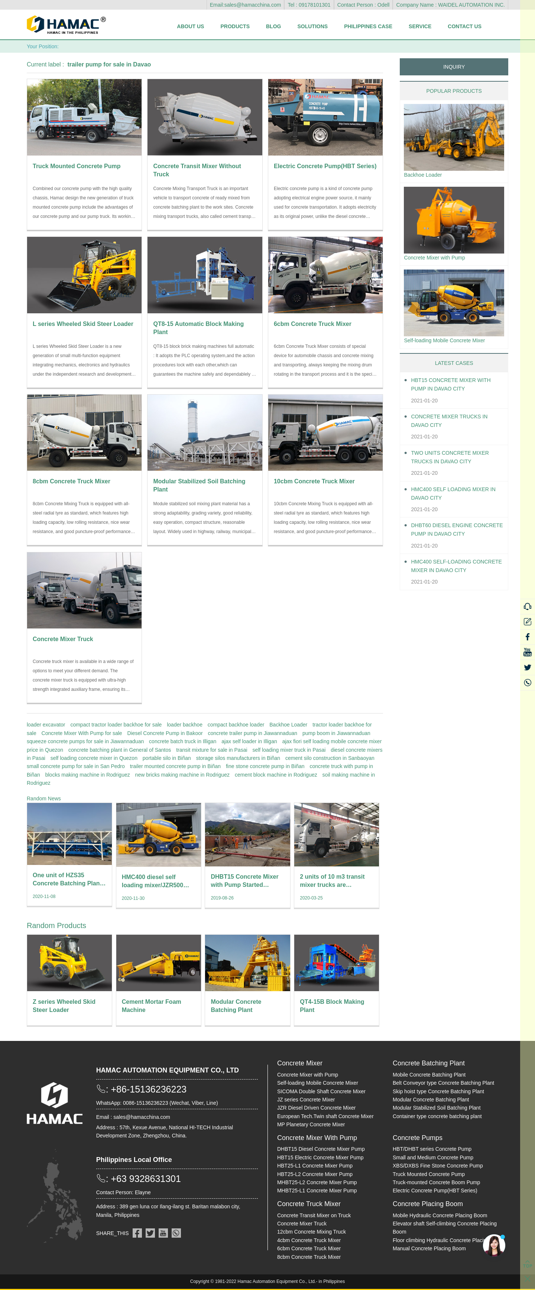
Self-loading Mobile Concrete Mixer (450, 343)
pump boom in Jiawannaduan (336, 733)
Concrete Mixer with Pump (439, 259)
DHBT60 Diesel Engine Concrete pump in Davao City (451, 534)
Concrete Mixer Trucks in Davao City (454, 424)
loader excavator (46, 725)
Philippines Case (368, 26)
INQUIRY (454, 67)
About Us (190, 26)
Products (235, 26)
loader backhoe (184, 725)
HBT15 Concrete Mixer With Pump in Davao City (456, 388)
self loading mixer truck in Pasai (288, 750)
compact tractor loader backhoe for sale (116, 725)
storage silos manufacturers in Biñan (238, 758)
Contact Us (465, 26)
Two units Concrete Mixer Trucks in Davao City (455, 460)
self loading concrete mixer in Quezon (94, 758)
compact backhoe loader (236, 725)
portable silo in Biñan (167, 758)
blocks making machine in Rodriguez (87, 775)
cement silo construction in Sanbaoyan (329, 758)
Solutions (312, 26)
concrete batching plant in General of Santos (119, 750)
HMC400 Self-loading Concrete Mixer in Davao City (452, 570)
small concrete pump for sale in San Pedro (76, 766)
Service (420, 26)
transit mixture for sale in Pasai (211, 750)
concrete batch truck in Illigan (182, 741)
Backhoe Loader (288, 725)
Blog (273, 26)
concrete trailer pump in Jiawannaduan (252, 733)
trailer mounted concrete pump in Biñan (175, 766)
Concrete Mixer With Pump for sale (82, 733)
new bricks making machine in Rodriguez (182, 775)
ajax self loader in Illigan (249, 741)
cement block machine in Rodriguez (276, 775)
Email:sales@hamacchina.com (245, 5)
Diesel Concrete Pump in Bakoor (165, 733)
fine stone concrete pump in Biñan (265, 766)
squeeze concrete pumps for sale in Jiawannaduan (85, 741)
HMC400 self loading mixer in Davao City (455, 497)
